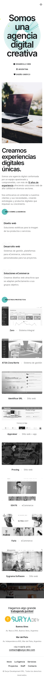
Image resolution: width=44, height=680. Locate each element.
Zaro (12, 330)
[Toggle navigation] (41, 4)
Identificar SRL (15, 398)
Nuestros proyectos (14, 299)
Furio (13, 541)
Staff (23, 666)
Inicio (9, 662)
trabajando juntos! (22, 611)
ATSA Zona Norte (10, 363)
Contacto (32, 666)
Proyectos (13, 666)
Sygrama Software (15, 576)
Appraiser (12, 434)
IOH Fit (14, 505)
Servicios (32, 662)
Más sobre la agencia (13, 211)
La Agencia (19, 662)
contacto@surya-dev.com (22, 650)
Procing (15, 470)
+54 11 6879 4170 (22, 647)
